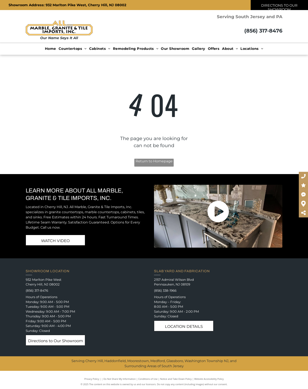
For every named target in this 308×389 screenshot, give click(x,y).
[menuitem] (50, 48)
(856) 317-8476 (263, 31)
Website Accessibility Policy (209, 378)
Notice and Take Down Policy (176, 378)
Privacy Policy (91, 378)
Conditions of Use (148, 378)
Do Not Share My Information (120, 378)
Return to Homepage (154, 161)
